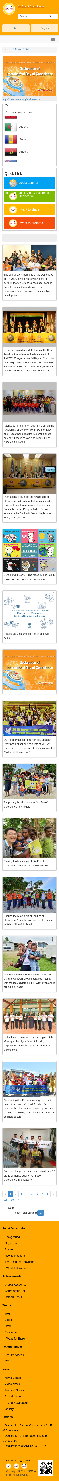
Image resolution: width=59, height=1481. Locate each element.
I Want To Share (15, 1338)
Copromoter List (15, 1290)
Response (11, 1332)
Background (12, 1237)
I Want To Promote (16, 1268)
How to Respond (15, 1255)
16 (12, 1199)
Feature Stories (14, 1390)
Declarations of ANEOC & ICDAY (25, 1445)
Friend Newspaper (16, 1402)
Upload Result (13, 1297)
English (45, 28)
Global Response (15, 1284)
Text (7, 1313)
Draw (8, 1326)
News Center (13, 1377)
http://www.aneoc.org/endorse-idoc (21, 99)
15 (5, 1199)
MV (7, 1361)
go (40, 1213)
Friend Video (13, 1396)
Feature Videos (14, 1355)
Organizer (11, 1243)
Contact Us (11, 1460)
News (18, 49)
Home (8, 49)
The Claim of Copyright (19, 1261)
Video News (12, 1384)
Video (8, 1319)
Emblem (10, 1249)
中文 (15, 28)
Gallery (29, 49)
